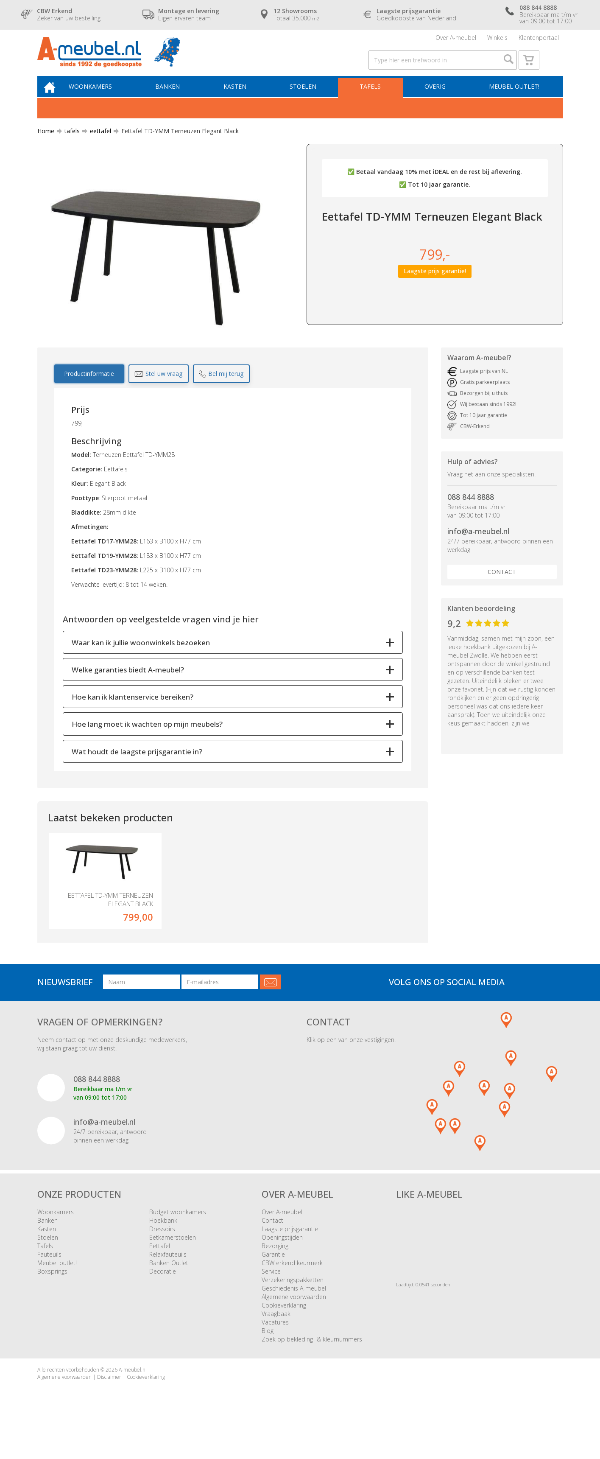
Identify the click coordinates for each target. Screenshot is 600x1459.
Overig (436, 100)
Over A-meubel (455, 40)
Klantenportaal (539, 40)
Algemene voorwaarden (294, 1329)
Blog (267, 1362)
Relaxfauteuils (168, 1286)
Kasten (242, 100)
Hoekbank (163, 1252)
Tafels (373, 100)
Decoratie (162, 1303)
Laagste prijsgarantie (290, 1261)
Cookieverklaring (284, 1337)
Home (45, 146)
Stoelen (308, 100)
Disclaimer (109, 1408)
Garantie (273, 1286)
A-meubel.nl (133, 1401)
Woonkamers (102, 100)
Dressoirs (162, 1261)
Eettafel (159, 1278)
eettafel (97, 146)
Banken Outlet (168, 1295)
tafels (68, 146)
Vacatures (275, 1354)
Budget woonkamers (177, 1244)
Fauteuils (49, 1286)
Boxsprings (52, 1303)
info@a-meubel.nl (478, 546)
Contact (502, 587)
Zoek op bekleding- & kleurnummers (312, 1371)
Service (271, 1303)
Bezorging (275, 1278)
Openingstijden (282, 1269)
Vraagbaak (276, 1345)
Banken (177, 100)
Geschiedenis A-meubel (294, 1320)
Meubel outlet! (513, 100)
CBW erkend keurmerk (292, 1295)
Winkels (497, 40)
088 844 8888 (470, 512)
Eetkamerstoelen (172, 1269)
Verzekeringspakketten (293, 1312)
